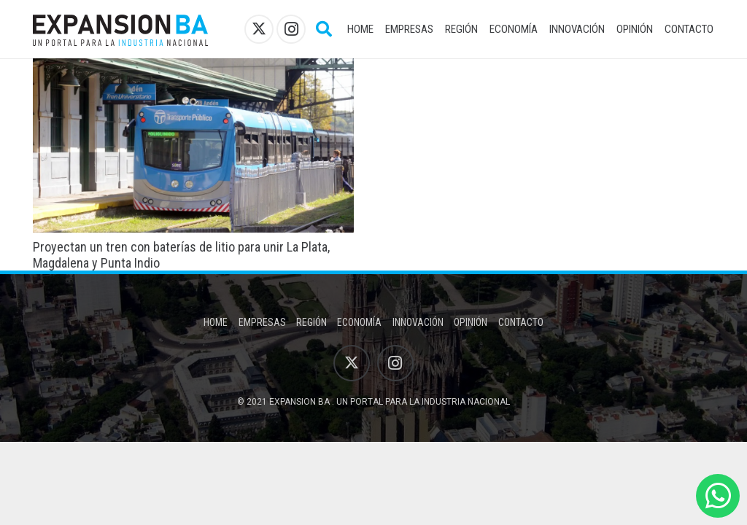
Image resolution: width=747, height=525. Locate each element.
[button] (323, 29)
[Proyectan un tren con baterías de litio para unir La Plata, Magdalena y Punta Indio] (193, 68)
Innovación (418, 322)
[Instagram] (291, 29)
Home (216, 322)
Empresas (262, 322)
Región (311, 322)
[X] (259, 29)
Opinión (470, 322)
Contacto (520, 322)
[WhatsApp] (718, 496)
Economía (359, 322)
